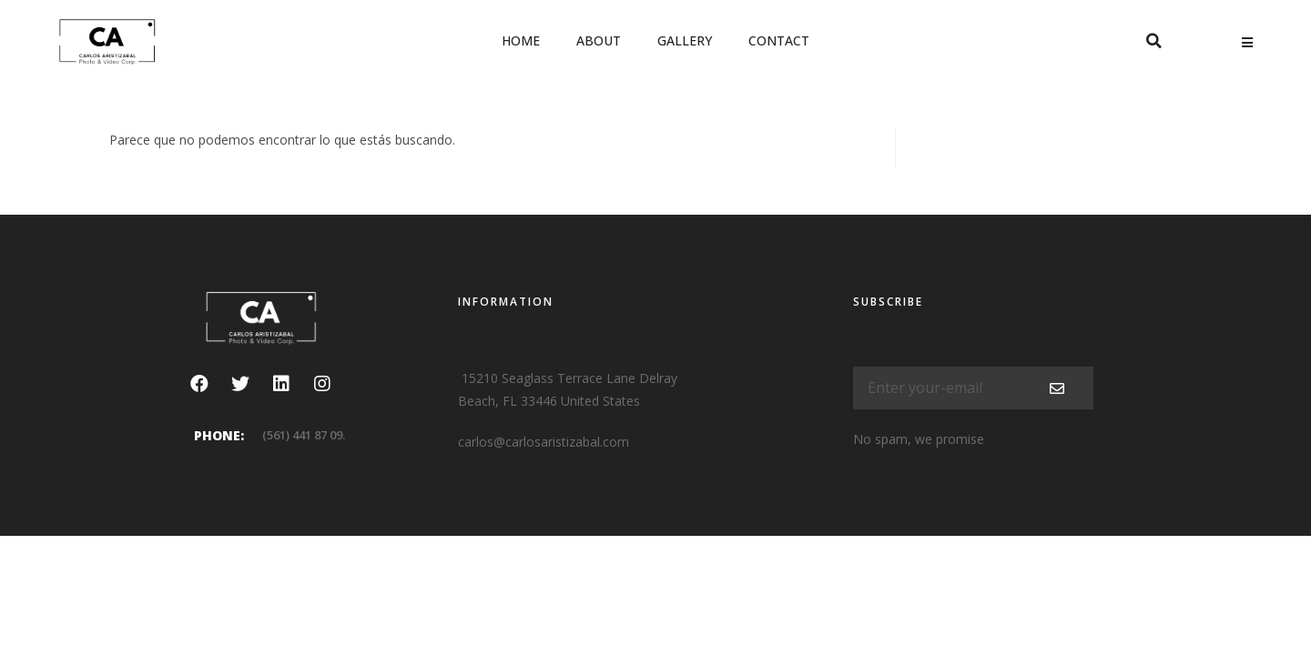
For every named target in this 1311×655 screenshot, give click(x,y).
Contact (778, 40)
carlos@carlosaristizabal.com (543, 441)
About (598, 40)
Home (521, 40)
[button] (1153, 41)
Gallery (684, 40)
